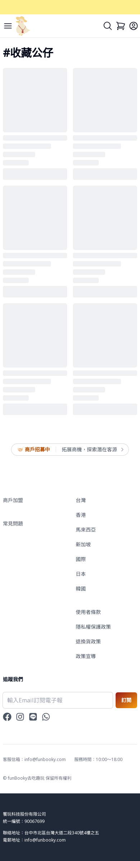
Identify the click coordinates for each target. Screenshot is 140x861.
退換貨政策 (88, 641)
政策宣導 (86, 656)
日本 (81, 573)
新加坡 (83, 544)
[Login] (133, 25)
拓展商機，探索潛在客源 (92, 449)
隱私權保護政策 (93, 626)
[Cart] (120, 25)
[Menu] (8, 26)
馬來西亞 (86, 529)
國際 (81, 559)
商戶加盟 (13, 500)
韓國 (81, 588)
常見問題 (13, 523)
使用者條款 (88, 612)
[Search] (107, 25)
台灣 (81, 500)
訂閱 (126, 700)
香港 (81, 514)
